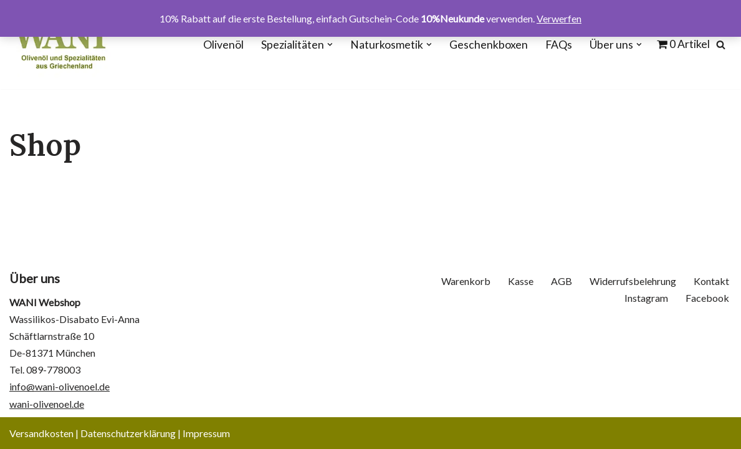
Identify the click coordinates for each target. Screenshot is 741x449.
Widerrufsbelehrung (633, 281)
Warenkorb (465, 281)
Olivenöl (223, 44)
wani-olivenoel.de (46, 404)
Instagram (646, 298)
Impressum (206, 433)
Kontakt (711, 281)
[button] (330, 44)
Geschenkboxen (488, 44)
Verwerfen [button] (559, 18)
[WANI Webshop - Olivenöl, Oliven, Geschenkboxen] (60, 44)
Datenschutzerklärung (128, 433)
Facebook (707, 298)
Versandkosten (41, 433)
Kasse (520, 281)
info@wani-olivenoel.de (59, 386)
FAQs (558, 44)
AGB (561, 281)
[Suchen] (720, 44)
